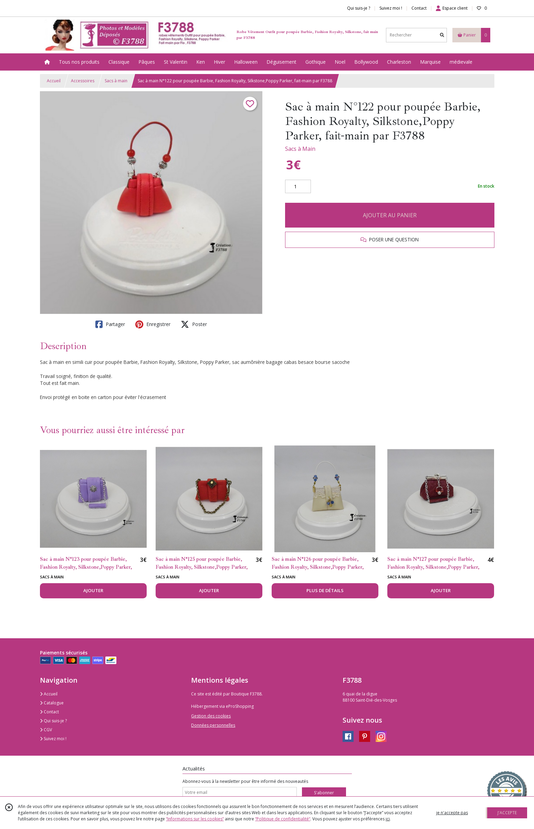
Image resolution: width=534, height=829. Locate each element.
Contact (419, 8)
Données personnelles (213, 725)
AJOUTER (93, 590)
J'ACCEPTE (507, 813)
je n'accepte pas (452, 813)
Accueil (54, 81)
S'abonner (324, 793)
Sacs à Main (300, 149)
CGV (46, 730)
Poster (194, 324)
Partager (110, 324)
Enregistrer (152, 324)
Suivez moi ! (53, 739)
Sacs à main (116, 81)
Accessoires (82, 81)
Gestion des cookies (211, 716)
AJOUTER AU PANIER (390, 215)
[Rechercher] (442, 35)
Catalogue (52, 703)
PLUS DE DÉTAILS (325, 590)
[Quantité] (298, 186)
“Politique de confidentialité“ (282, 819)
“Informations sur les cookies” (195, 819)
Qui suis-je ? (53, 721)
